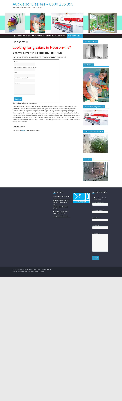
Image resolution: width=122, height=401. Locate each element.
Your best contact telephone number (25, 67)
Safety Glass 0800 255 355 (60, 216)
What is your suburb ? (21, 78)
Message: (17, 83)
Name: (16, 62)
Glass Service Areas (74, 36)
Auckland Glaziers (24, 36)
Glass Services (60, 36)
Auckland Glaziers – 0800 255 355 (43, 4)
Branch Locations (38, 36)
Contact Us (49, 36)
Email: (15, 72)
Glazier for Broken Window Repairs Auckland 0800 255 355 (60, 202)
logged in (24, 130)
